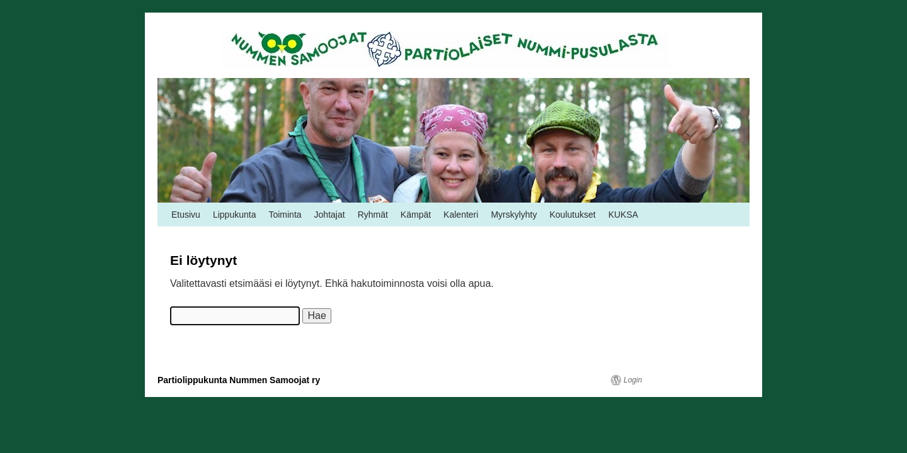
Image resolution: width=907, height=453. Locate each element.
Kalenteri (460, 215)
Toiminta (284, 215)
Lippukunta (234, 215)
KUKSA (623, 215)
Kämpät (416, 215)
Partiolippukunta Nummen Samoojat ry (238, 380)
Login (633, 380)
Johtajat (329, 215)
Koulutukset (573, 215)
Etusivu (185, 215)
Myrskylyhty (514, 215)
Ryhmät (373, 215)
